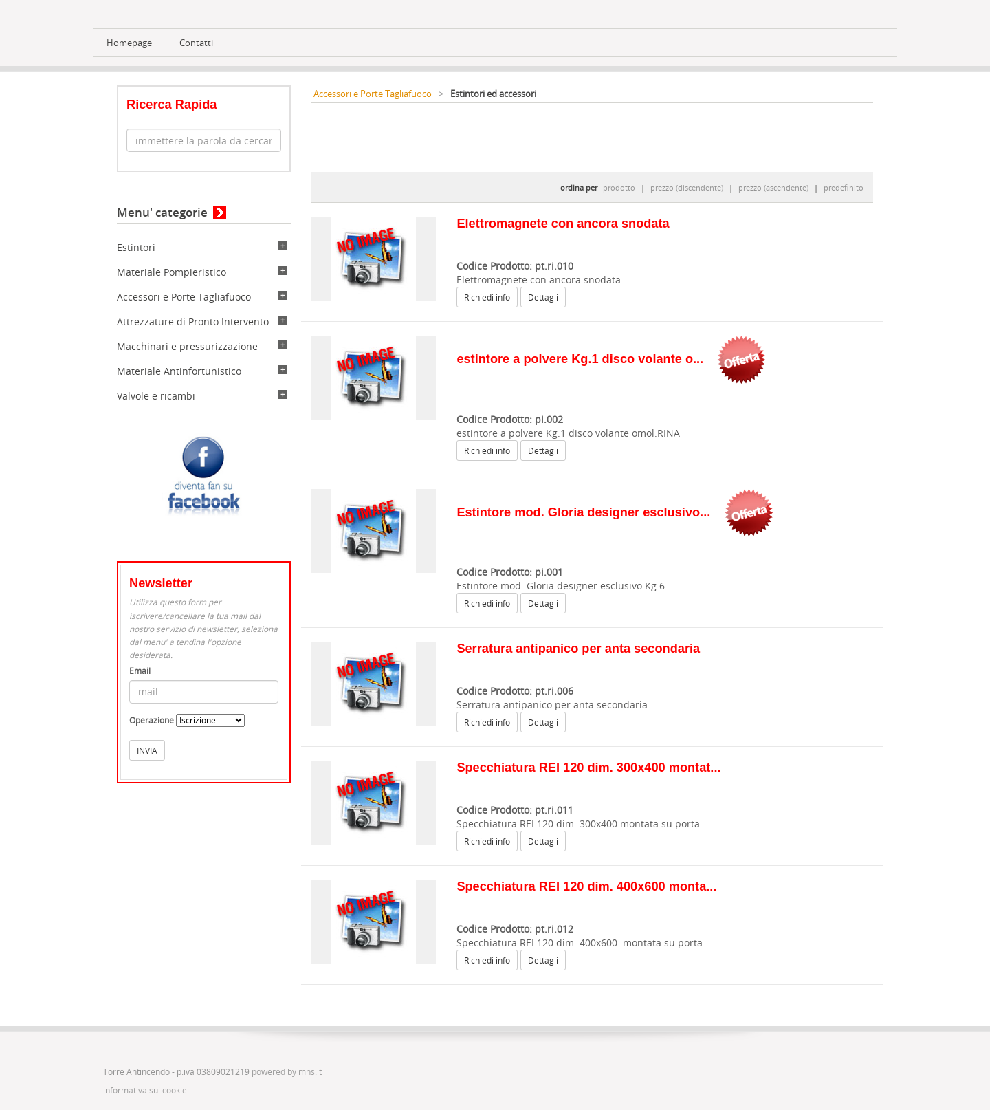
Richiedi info (487, 297)
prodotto (619, 187)
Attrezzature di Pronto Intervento (193, 321)
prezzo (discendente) (686, 187)
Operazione (151, 720)
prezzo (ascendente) (773, 187)
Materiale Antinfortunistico (179, 371)
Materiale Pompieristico (171, 272)
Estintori (136, 247)
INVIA (147, 750)
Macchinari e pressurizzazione (187, 346)
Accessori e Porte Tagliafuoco (184, 296)
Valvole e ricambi (156, 395)
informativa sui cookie (145, 1090)
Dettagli (543, 297)
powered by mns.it (287, 1072)
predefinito (844, 187)
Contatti (196, 43)
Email (140, 671)
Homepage (129, 43)
